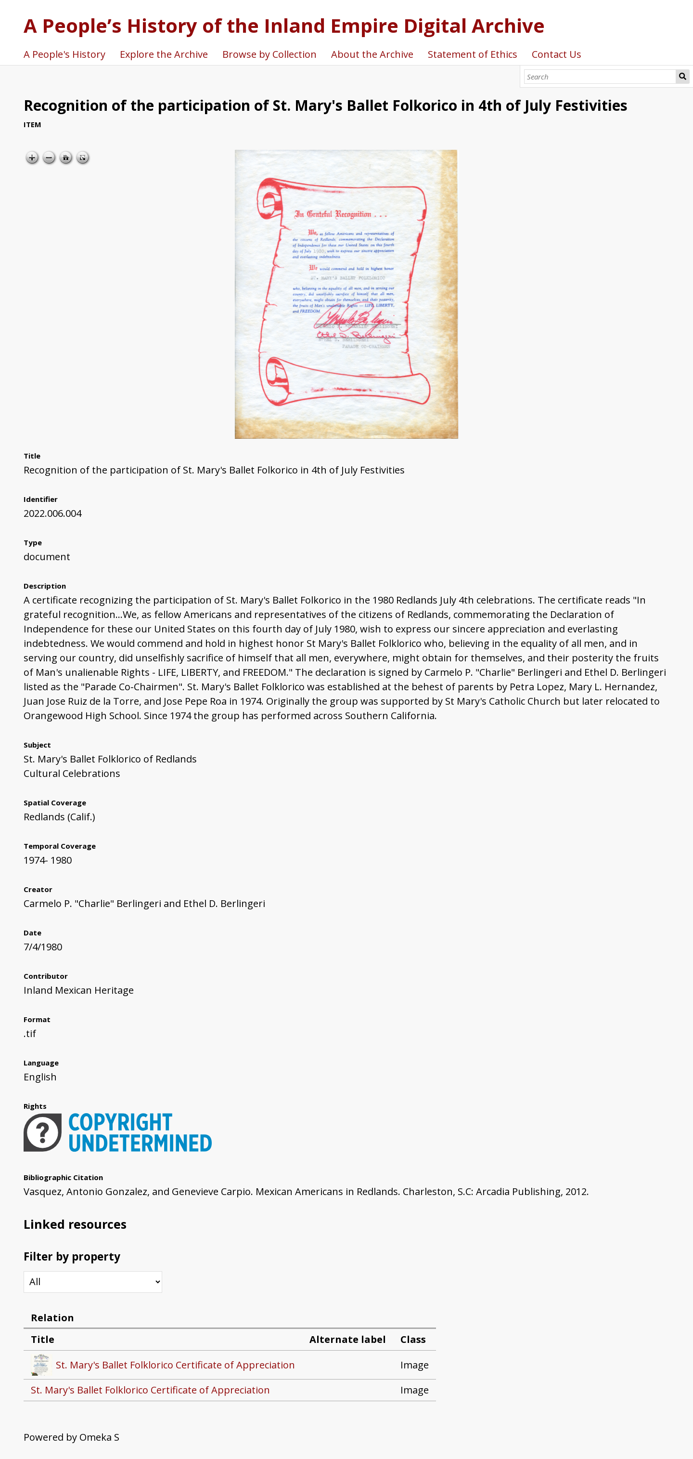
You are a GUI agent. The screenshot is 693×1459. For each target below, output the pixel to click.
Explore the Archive (164, 54)
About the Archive (372, 54)
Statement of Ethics (472, 54)
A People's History (64, 54)
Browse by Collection (269, 54)
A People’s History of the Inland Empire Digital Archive (284, 25)
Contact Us (556, 54)
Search (683, 76)
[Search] (600, 76)
